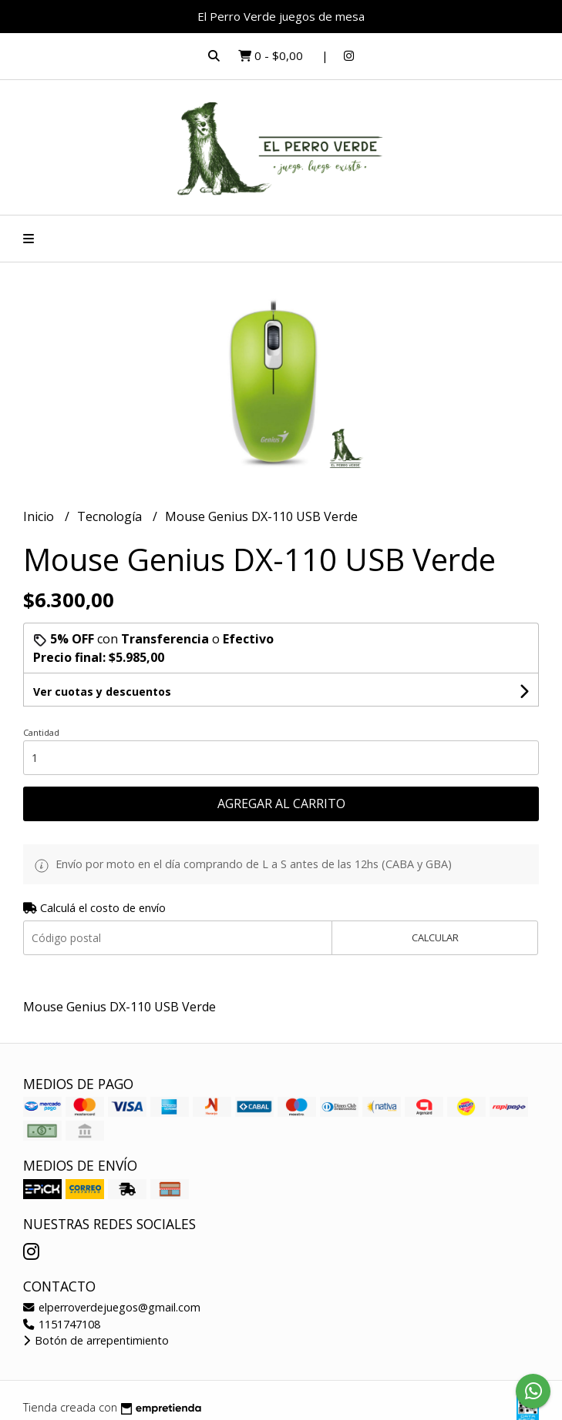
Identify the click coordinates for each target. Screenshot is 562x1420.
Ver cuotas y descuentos (102, 691)
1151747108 (61, 1324)
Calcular (435, 937)
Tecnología (111, 516)
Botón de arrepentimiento (96, 1340)
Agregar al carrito (281, 803)
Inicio (40, 516)
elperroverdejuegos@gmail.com (111, 1307)
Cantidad (41, 732)
